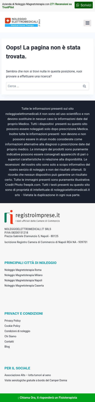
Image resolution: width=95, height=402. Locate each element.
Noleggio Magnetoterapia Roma (23, 269)
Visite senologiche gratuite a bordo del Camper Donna (35, 380)
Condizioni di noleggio (17, 331)
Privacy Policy (12, 320)
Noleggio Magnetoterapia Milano (23, 275)
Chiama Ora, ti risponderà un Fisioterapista (47, 397)
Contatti (9, 341)
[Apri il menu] (87, 23)
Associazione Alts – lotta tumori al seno (27, 375)
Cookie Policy (12, 325)
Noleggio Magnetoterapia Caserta (24, 285)
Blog (7, 346)
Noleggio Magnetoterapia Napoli (23, 280)
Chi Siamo (10, 336)
